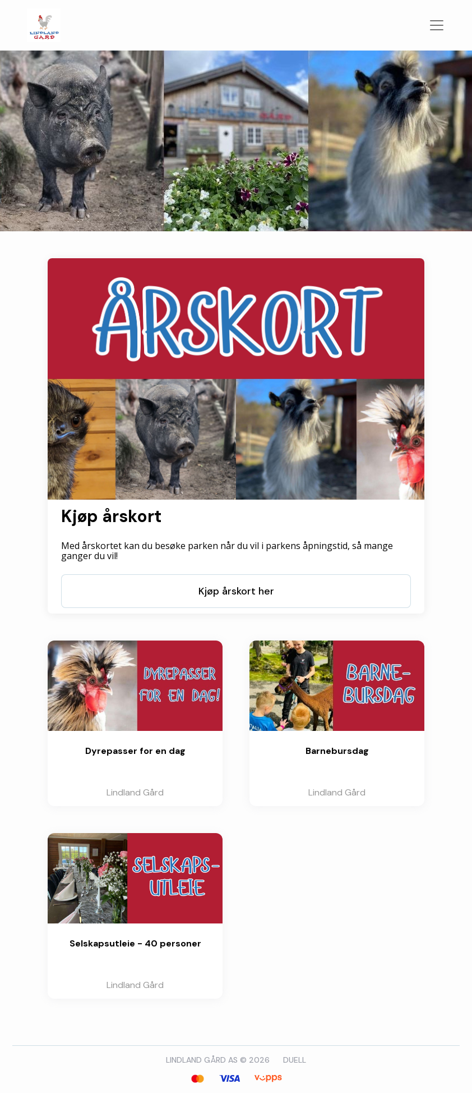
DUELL (294, 1060)
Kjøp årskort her (236, 591)
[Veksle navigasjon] (436, 25)
